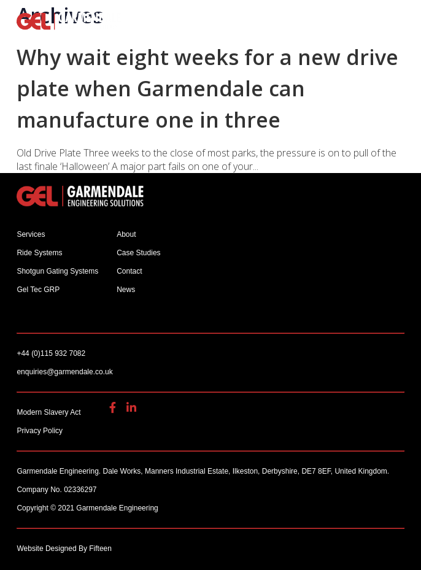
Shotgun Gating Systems (57, 271)
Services (31, 234)
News (126, 289)
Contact (129, 271)
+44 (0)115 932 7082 (139, 19)
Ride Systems (39, 252)
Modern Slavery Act (48, 412)
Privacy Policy (40, 430)
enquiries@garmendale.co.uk (157, 20)
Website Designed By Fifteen (64, 548)
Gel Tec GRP (38, 289)
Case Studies (138, 252)
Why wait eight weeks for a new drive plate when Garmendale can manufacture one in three (207, 88)
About (126, 234)
